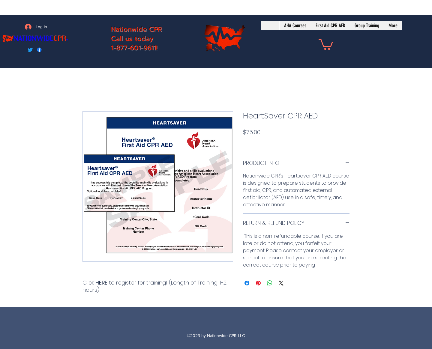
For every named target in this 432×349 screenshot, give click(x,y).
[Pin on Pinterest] (258, 283)
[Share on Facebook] (246, 283)
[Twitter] (30, 50)
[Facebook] (39, 50)
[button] (326, 44)
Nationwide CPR (136, 29)
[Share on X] (281, 283)
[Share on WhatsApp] (269, 283)
